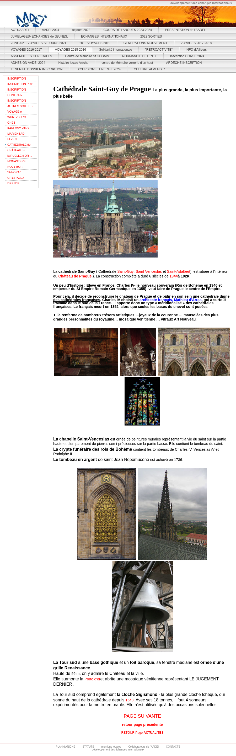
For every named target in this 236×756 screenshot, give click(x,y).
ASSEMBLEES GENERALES (31, 56)
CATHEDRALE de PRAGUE (18, 145)
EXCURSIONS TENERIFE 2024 (98, 69)
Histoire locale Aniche (73, 63)
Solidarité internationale (115, 49)
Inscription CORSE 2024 (187, 56)
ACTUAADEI (20, 30)
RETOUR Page (142, 732)
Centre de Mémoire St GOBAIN (87, 56)
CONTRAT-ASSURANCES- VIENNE (17, 95)
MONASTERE (16, 161)
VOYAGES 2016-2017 (26, 49)
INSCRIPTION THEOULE (16, 79)
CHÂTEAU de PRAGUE (16, 151)
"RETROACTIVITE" (159, 49)
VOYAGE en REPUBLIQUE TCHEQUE (16, 112)
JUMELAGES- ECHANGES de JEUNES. (39, 36)
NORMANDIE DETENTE (139, 56)
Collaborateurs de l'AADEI (143, 746)
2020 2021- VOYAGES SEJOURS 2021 (38, 43)
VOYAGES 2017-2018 (196, 43)
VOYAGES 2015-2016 (70, 49)
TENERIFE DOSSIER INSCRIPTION (36, 69)
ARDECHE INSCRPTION (184, 63)
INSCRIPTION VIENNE (16, 90)
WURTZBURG (16, 117)
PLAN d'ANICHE (65, 746)
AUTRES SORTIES (20, 106)
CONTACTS (173, 746)
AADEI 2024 (50, 30)
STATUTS (88, 746)
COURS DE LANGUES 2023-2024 (127, 30)
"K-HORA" (14, 172)
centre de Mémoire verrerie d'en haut (127, 63)
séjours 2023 (81, 30)
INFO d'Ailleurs (196, 49)
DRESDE (13, 183)
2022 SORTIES (151, 36)
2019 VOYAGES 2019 (94, 43)
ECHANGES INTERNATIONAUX (104, 36)
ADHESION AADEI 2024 (28, 63)
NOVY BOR (15, 166)
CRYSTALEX (15, 177)
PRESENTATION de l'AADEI (185, 30)
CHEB (11, 122)
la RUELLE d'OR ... (19, 155)
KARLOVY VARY (18, 128)
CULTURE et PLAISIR (149, 69)
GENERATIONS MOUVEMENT (146, 43)
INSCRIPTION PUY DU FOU (20, 84)
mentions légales (111, 746)
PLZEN (12, 139)
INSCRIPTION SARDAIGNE (16, 101)
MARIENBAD (15, 133)
